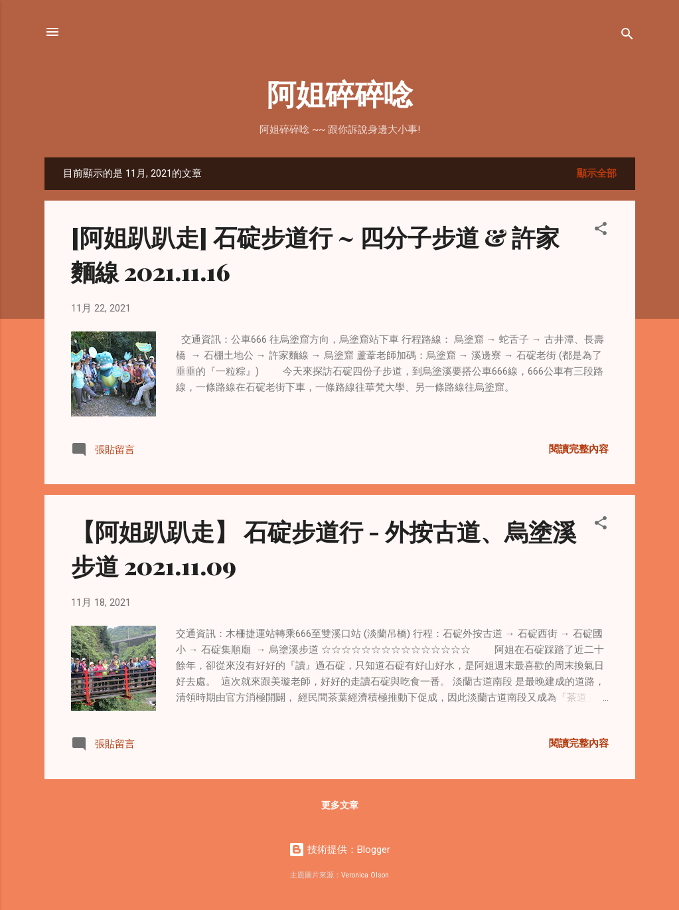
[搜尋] (627, 36)
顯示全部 (597, 173)
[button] (601, 231)
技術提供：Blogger (339, 850)
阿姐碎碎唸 (340, 92)
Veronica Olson (365, 875)
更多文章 (339, 805)
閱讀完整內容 (579, 449)
